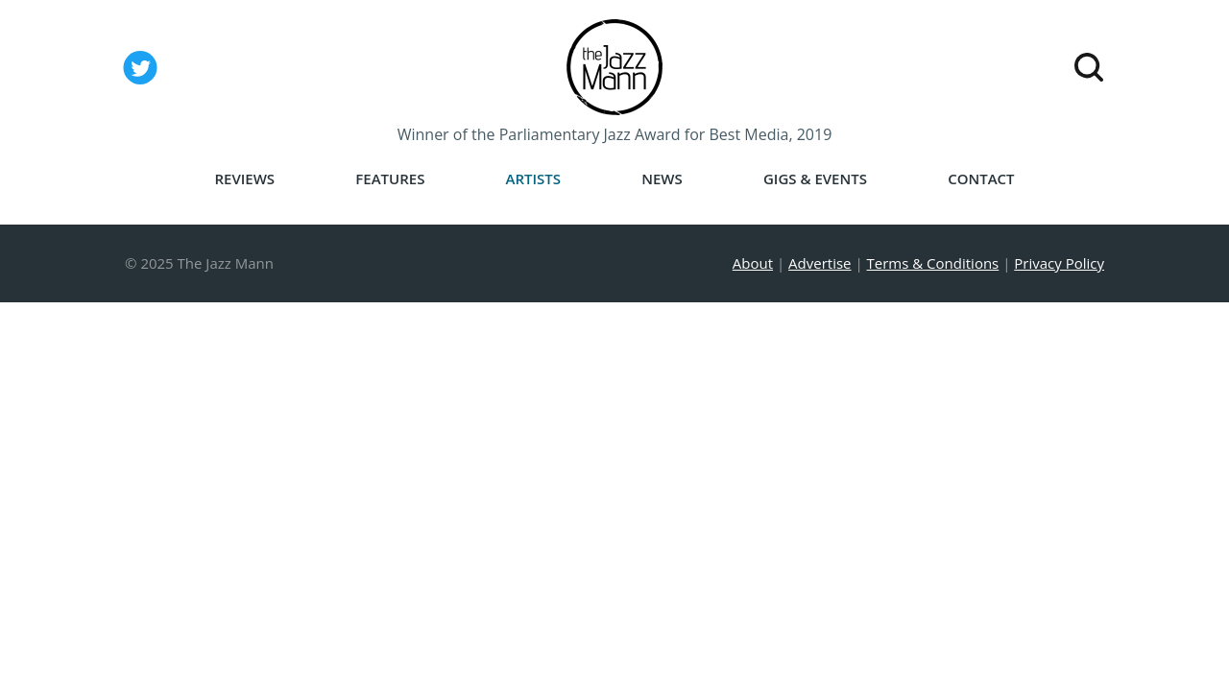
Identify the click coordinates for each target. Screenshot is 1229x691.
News (662, 179)
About (753, 263)
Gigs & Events (815, 179)
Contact (981, 179)
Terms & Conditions (933, 263)
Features (389, 179)
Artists (534, 179)
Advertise (819, 263)
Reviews (244, 179)
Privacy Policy (1059, 263)
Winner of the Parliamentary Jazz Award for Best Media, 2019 (615, 134)
